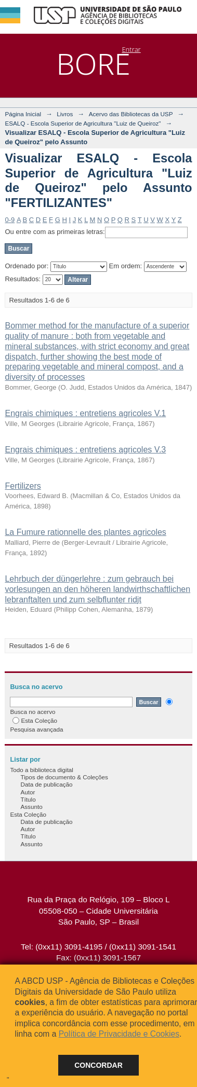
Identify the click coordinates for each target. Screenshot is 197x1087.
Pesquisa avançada (36, 729)
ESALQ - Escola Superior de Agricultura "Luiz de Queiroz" (83, 123)
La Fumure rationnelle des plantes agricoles (85, 532)
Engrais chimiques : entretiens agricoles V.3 (85, 449)
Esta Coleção (34, 720)
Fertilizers (23, 485)
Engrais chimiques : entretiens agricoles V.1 (85, 413)
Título (27, 799)
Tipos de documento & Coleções (64, 777)
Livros (65, 114)
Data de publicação (46, 784)
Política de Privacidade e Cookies (119, 1033)
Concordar (98, 1065)
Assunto (31, 806)
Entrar (131, 49)
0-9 (10, 220)
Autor (27, 792)
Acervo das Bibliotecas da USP (131, 114)
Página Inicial (23, 114)
